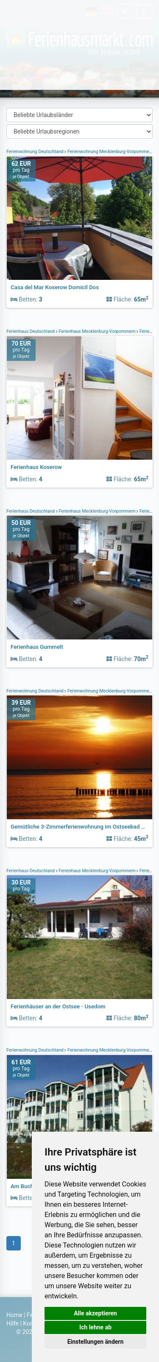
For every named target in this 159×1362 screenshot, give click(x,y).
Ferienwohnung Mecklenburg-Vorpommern (110, 151)
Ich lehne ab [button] (95, 1327)
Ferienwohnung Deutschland (35, 151)
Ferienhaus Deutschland (31, 331)
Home (14, 1315)
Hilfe (12, 1323)
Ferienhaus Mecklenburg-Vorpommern (97, 331)
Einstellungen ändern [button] (95, 1341)
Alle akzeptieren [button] (95, 1313)
